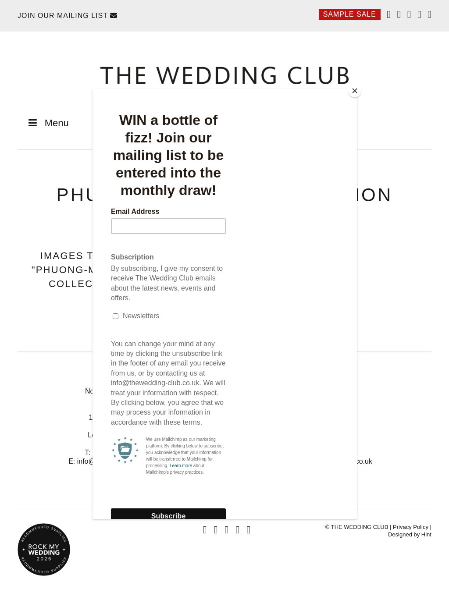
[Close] (354, 90)
